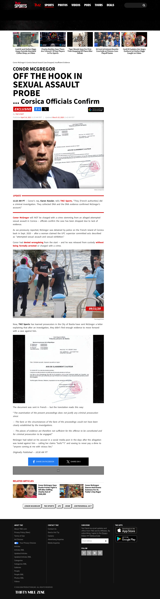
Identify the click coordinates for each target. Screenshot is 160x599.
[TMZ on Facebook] (15, 4)
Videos (80, 26)
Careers (51, 536)
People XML (19, 574)
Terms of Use (19, 536)
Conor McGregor (32, 506)
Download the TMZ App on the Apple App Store (126, 530)
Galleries (17, 567)
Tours (118, 26)
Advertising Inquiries (56, 539)
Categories (18, 560)
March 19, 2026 (58, 117)
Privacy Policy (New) (22, 532)
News (19, 26)
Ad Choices (18, 539)
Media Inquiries (54, 543)
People (17, 571)
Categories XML (20, 564)
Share (43, 461)
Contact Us (52, 529)
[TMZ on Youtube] (23, 5)
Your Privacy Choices (25, 543)
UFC (59, 506)
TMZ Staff (19, 114)
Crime (67, 506)
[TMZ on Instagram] (28, 4)
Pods (99, 26)
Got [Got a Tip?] (21, 15)
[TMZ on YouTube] (94, 552)
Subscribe (106, 540)
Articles (17, 546)
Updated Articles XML (22, 557)
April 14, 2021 (26, 117)
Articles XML (19, 550)
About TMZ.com (20, 529)
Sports (39, 26)
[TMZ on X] (18, 4)
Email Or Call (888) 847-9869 (41, 15)
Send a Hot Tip (53, 532)
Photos (60, 26)
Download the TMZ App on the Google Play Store (126, 539)
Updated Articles (20, 553)
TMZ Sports (66, 200)
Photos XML (19, 578)
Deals (136, 26)
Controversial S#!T (83, 506)
